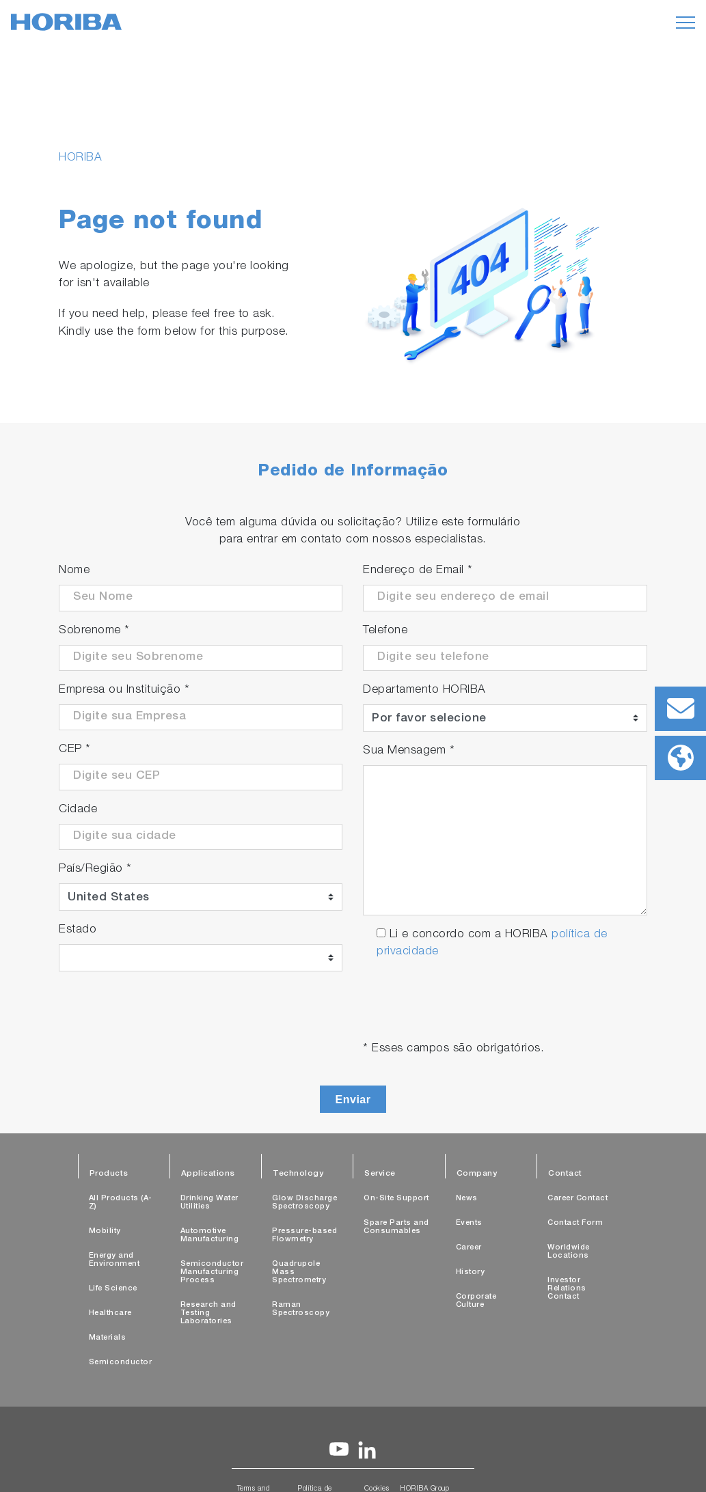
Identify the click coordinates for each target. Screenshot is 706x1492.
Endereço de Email (418, 571)
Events (469, 1223)
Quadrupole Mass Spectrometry (299, 1272)
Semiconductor (120, 1362)
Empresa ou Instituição (124, 690)
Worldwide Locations (568, 1252)
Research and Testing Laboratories (208, 1313)
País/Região (95, 869)
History (470, 1272)
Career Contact (577, 1198)
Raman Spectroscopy (300, 1309)
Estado (77, 930)
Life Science (113, 1289)
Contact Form (575, 1223)
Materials (107, 1338)
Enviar (353, 1099)
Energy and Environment (114, 1260)
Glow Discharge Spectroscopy (304, 1203)
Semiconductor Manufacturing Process (212, 1272)
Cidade (78, 810)
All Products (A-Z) (120, 1203)
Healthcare (110, 1313)
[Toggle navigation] (685, 22)
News (467, 1198)
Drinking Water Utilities (209, 1203)
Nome (74, 571)
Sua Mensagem (408, 751)
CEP (75, 750)
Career (469, 1248)
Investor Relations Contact (566, 1289)
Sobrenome (94, 631)
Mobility (105, 1231)
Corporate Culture (476, 1301)
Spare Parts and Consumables (396, 1227)
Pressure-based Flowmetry (304, 1235)
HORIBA (80, 158)
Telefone (385, 631)
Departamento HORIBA (424, 690)
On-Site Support (396, 1198)
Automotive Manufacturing (209, 1235)
